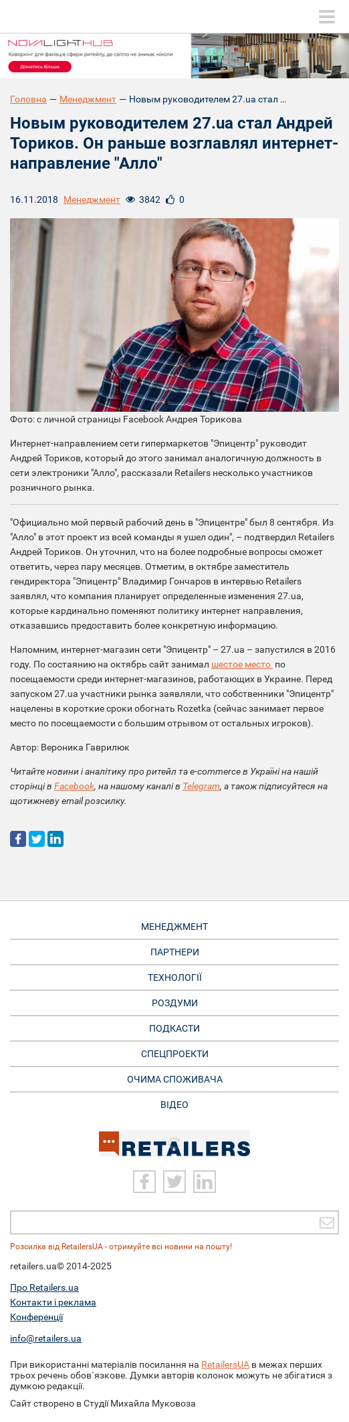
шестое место (242, 664)
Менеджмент (88, 99)
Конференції (36, 1317)
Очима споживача (175, 1079)
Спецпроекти (175, 1053)
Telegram (201, 786)
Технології (175, 977)
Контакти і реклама (53, 1302)
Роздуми (175, 1003)
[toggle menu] (327, 16)
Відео (174, 1104)
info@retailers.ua (46, 1338)
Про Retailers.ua (44, 1287)
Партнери (174, 952)
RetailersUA (225, 1364)
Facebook (74, 786)
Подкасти (174, 1028)
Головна (28, 99)
